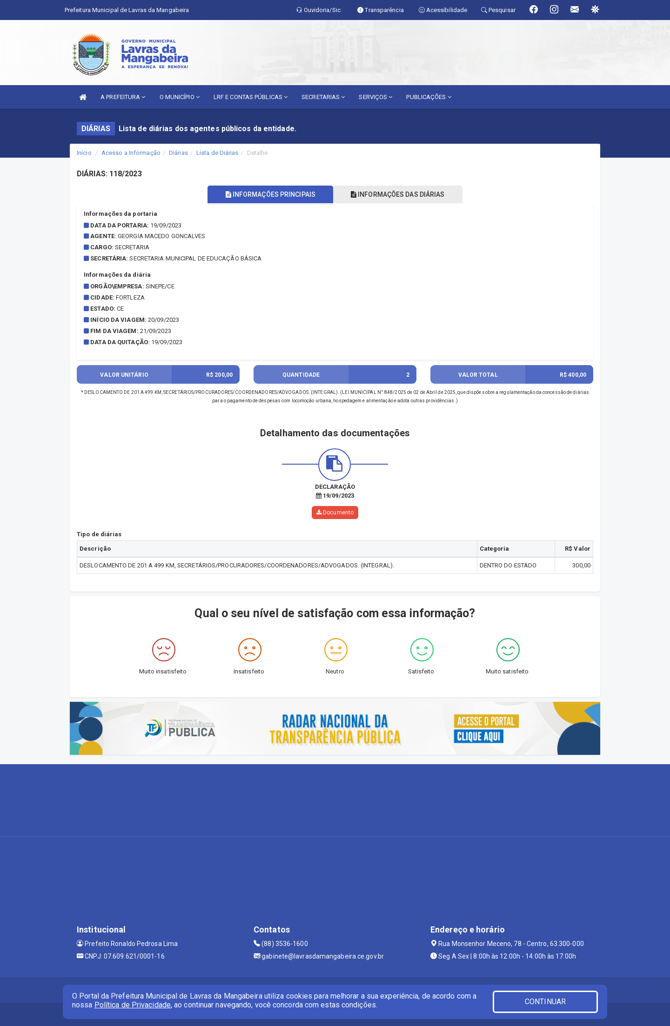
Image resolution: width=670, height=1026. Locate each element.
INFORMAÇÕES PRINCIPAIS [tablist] (269, 194)
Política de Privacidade (132, 1004)
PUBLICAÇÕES (428, 96)
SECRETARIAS (323, 96)
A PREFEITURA (122, 96)
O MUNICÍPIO (180, 96)
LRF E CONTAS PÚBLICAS (251, 96)
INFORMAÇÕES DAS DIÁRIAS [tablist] (400, 194)
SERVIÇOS (375, 96)
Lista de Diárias (217, 152)
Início (84, 152)
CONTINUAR (545, 1001)
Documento (335, 512)
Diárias (178, 152)
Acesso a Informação (131, 152)
